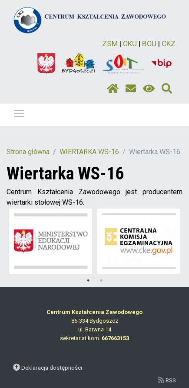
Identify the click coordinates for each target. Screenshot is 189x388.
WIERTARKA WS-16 (89, 152)
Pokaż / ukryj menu (19, 112)
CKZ (169, 43)
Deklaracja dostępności (51, 367)
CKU (130, 43)
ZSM (110, 43)
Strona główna (28, 152)
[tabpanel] (51, 241)
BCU (149, 43)
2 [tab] (101, 280)
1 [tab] (88, 280)
